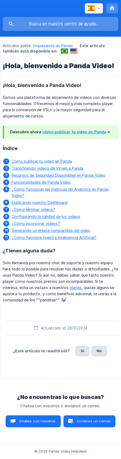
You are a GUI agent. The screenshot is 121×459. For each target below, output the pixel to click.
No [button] (99, 351)
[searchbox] (60, 24)
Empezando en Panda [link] (53, 45)
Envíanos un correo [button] (94, 421)
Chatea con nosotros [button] (37, 421)
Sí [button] (82, 351)
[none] (94, 8)
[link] (64, 51)
